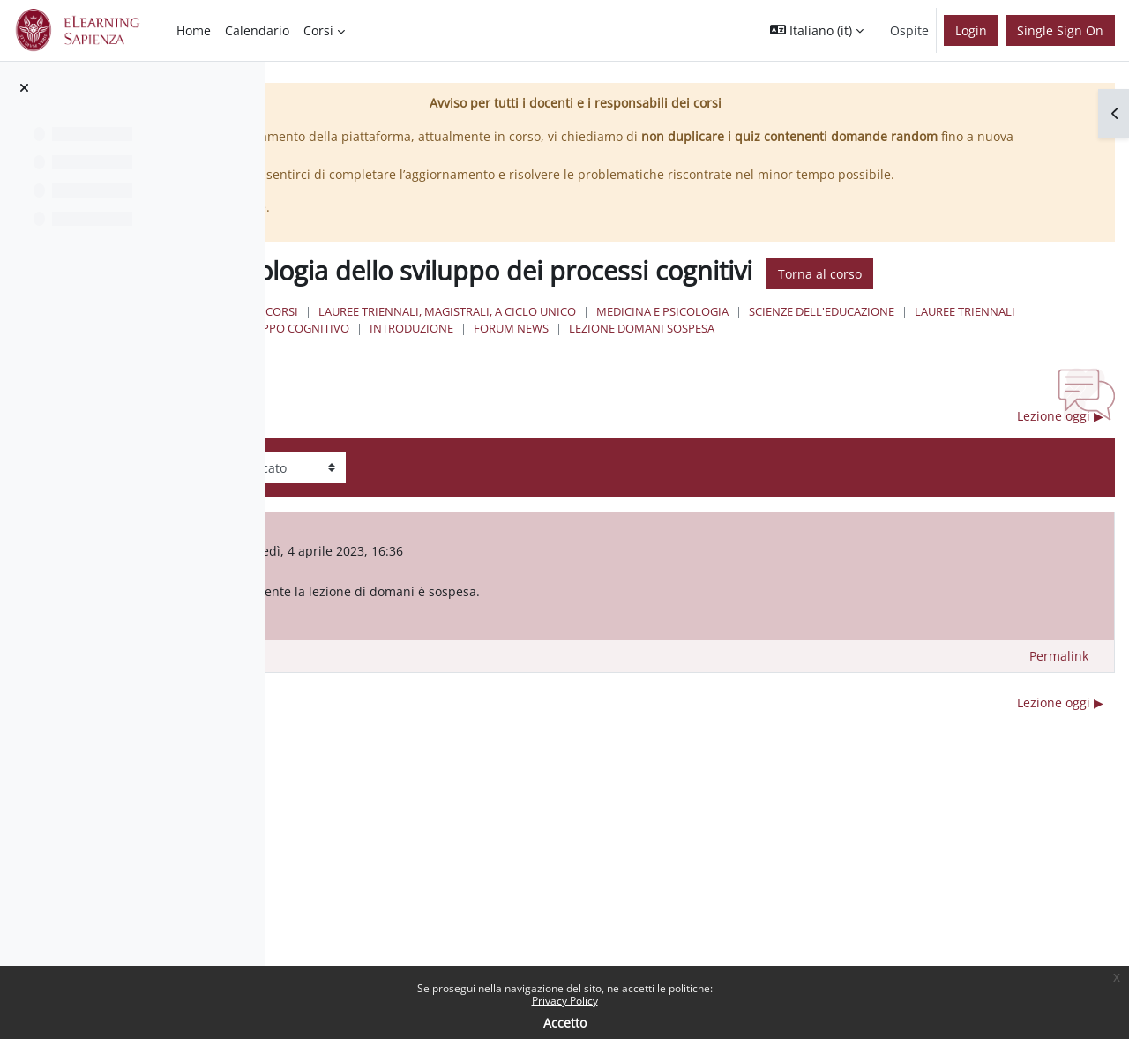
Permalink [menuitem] (1058, 722)
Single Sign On (1060, 30)
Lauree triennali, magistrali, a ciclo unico (722, 361)
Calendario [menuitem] (257, 30)
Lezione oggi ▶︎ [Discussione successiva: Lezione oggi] (1060, 482)
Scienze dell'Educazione (579, 377)
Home (503, 361)
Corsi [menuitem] (318, 30)
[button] (817, 30)
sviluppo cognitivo (852, 377)
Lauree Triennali (722, 377)
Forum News (543, 395)
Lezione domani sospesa (674, 395)
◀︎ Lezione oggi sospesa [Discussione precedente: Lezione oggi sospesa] (425, 482)
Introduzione (973, 377)
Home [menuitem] (193, 30)
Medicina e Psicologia (937, 361)
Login (971, 30)
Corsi (557, 361)
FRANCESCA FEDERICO (487, 617)
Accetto (565, 1022)
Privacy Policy (565, 1000)
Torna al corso (546, 323)
